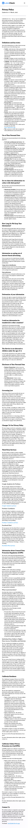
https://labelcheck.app (9, 127)
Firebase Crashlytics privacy (10, 522)
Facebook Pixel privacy (8, 545)
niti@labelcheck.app (14, 823)
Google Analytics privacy (9, 506)
